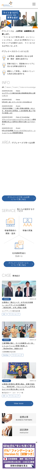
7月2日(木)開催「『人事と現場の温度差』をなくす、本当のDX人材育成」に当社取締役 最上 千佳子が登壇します (18, 111)
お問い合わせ (31, 455)
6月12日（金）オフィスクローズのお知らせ (17, 102)
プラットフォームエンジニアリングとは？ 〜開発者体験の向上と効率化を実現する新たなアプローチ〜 (19, 122)
